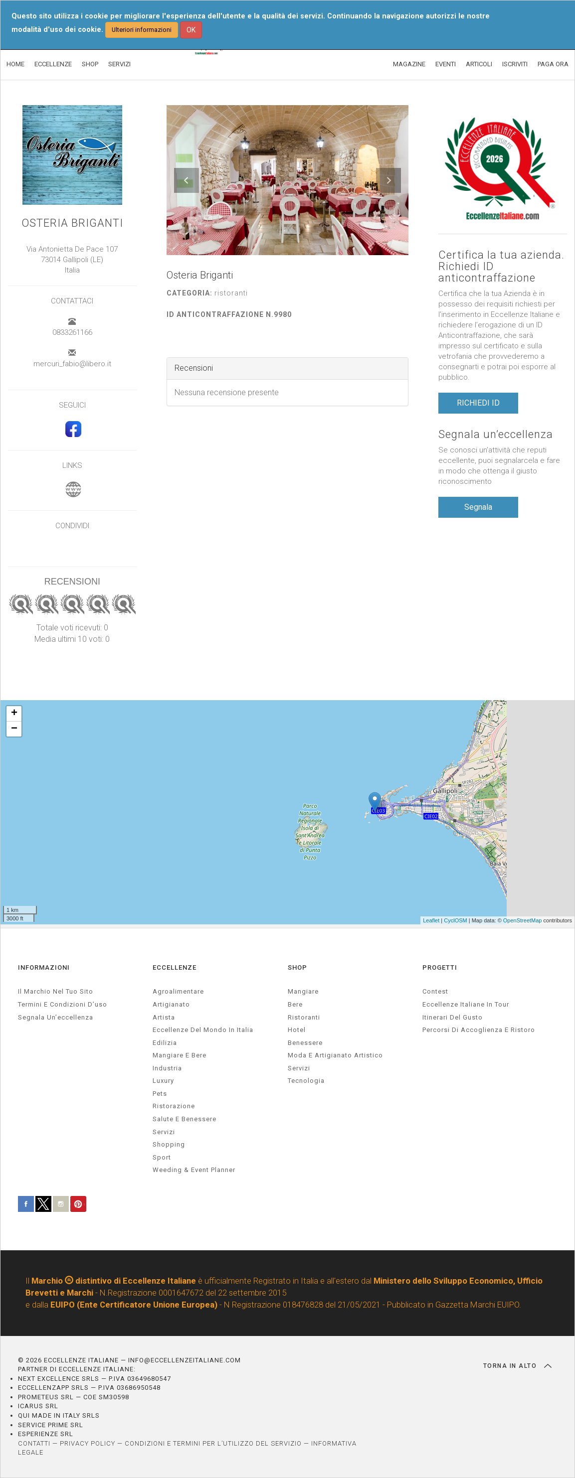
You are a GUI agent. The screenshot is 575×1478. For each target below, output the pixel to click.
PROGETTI (439, 967)
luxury (163, 1080)
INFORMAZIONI (44, 967)
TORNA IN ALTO (517, 1365)
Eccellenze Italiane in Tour (465, 1004)
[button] (186, 180)
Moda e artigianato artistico (335, 1055)
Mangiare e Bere (179, 1055)
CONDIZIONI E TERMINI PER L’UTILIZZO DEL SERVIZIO (213, 1443)
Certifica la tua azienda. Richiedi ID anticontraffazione (501, 266)
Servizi (299, 1068)
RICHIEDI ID (478, 403)
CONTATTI (34, 1443)
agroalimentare (178, 991)
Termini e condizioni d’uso (62, 1004)
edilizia (165, 1042)
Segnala (478, 507)
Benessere (305, 1042)
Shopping (169, 1144)
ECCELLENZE (53, 64)
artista (164, 1017)
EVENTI (445, 64)
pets (160, 1093)
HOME (15, 64)
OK (191, 30)
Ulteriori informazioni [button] (142, 29)
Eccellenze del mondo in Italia (203, 1030)
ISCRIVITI (515, 64)
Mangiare (303, 991)
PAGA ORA (553, 64)
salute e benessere (184, 1119)
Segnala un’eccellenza (495, 434)
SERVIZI (119, 64)
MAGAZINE (409, 64)
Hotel (297, 1030)
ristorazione (174, 1106)
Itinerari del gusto (452, 1017)
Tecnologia (306, 1080)
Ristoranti (304, 1017)
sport (162, 1157)
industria (167, 1068)
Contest (435, 991)
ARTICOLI (479, 64)
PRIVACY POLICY (87, 1443)
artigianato (171, 1004)
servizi (164, 1132)
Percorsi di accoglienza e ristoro (478, 1030)
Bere (295, 1004)
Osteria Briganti (72, 223)
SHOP (90, 64)
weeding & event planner (194, 1170)
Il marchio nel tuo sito (55, 991)
